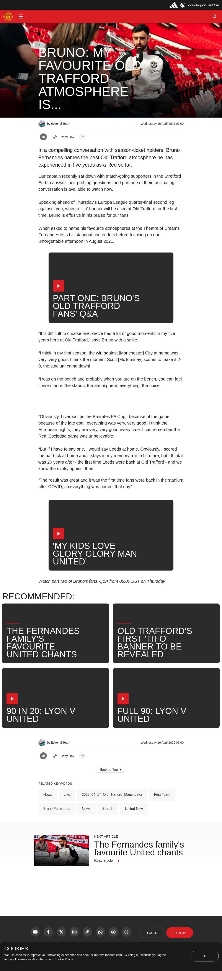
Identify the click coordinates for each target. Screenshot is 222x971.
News (47, 794)
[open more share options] (82, 136)
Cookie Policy (63, 959)
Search (107, 808)
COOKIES (16, 948)
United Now (134, 808)
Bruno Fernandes (56, 808)
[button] (21, 16)
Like (67, 794)
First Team (162, 794)
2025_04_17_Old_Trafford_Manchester (112, 794)
